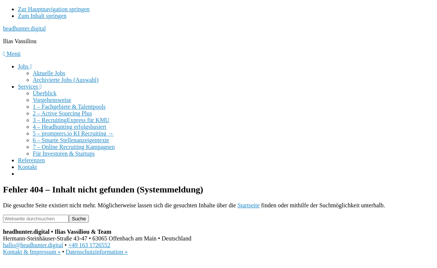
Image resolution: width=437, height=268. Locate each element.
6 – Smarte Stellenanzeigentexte (71, 140)
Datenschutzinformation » (97, 252)
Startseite (248, 205)
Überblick (45, 93)
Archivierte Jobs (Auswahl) (66, 80)
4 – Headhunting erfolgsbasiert (69, 127)
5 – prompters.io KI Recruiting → (73, 133)
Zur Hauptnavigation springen (54, 9)
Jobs (25, 66)
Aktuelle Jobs (49, 73)
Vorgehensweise (52, 100)
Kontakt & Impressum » (32, 252)
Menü (11, 54)
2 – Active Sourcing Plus (62, 113)
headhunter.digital (24, 28)
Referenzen (31, 160)
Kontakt (27, 167)
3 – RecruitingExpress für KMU (71, 120)
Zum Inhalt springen (42, 16)
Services (30, 86)
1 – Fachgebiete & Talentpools (69, 106)
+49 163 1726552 (89, 245)
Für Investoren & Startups (64, 153)
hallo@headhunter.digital (33, 245)
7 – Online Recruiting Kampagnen (74, 147)
